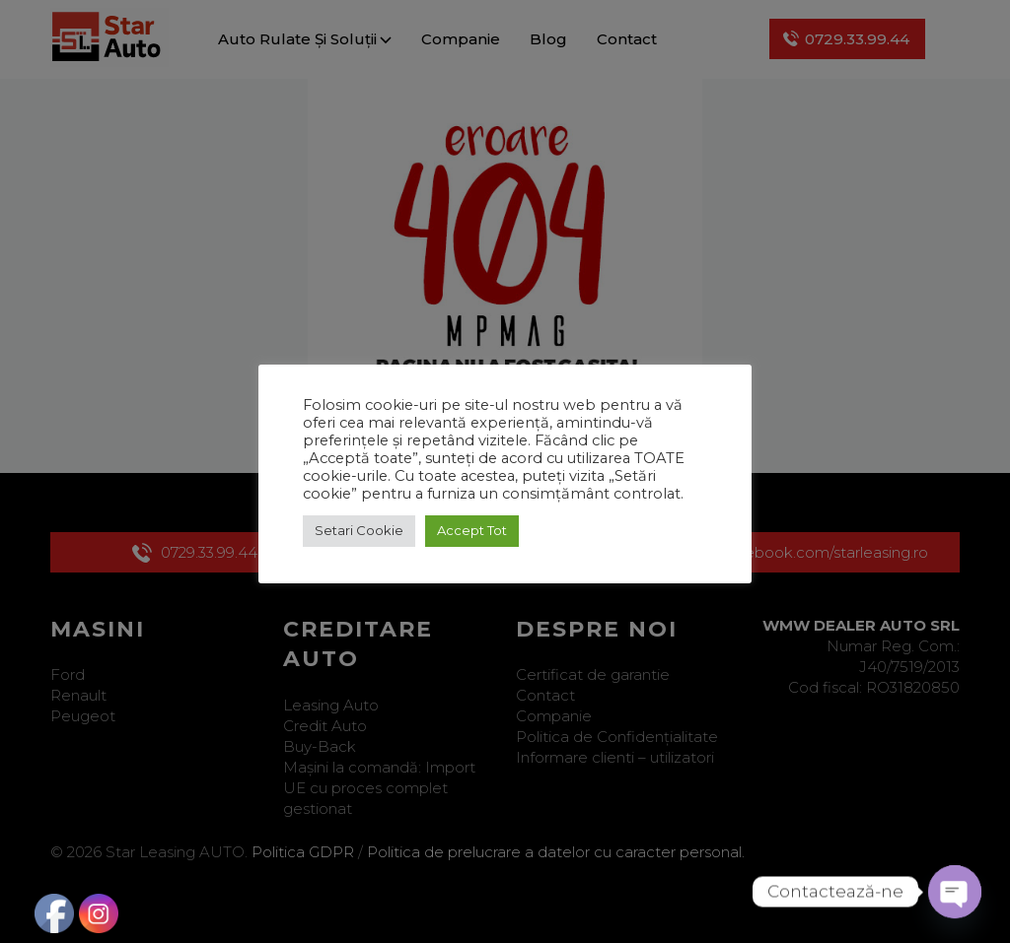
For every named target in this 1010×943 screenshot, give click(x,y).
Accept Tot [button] (472, 530)
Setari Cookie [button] (359, 530)
